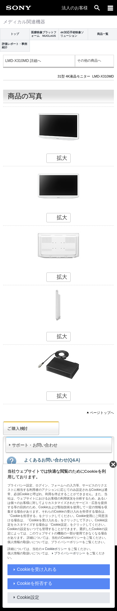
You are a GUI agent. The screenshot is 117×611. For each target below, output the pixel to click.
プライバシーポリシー (69, 553)
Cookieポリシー (56, 549)
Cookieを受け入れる (37, 569)
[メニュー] (110, 8)
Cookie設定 (28, 597)
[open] (97, 8)
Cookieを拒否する (34, 583)
